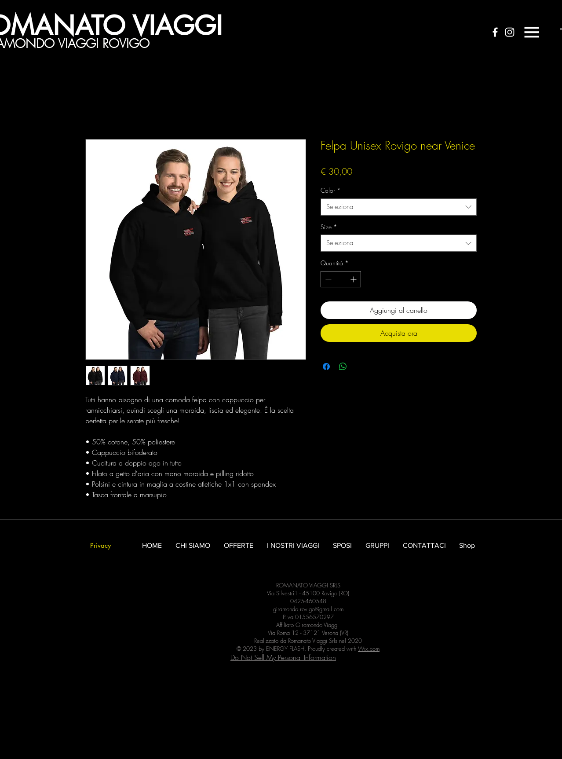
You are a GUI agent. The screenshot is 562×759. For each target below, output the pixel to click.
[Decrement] (327, 279)
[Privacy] (100, 545)
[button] (531, 32)
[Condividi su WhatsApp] (343, 366)
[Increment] (354, 279)
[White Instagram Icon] (510, 32)
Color (331, 190)
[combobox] (399, 207)
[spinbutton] (341, 279)
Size (329, 227)
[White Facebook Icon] (495, 32)
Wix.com (369, 649)
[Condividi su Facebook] (326, 366)
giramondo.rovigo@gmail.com (308, 609)
